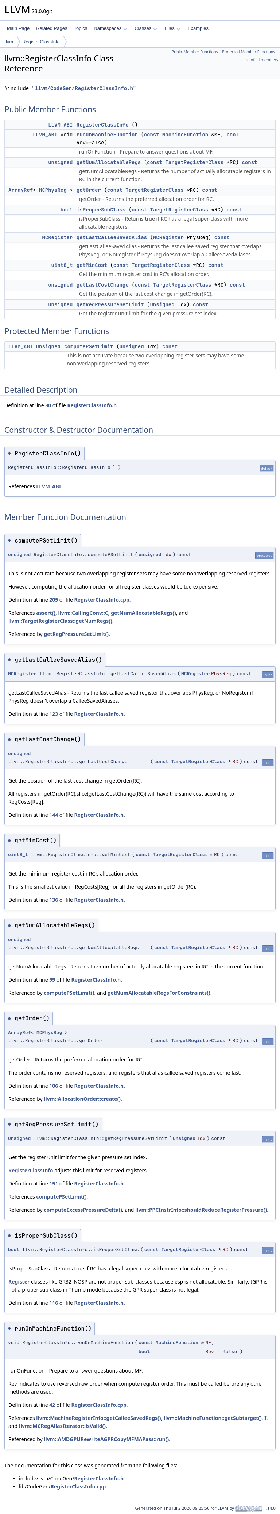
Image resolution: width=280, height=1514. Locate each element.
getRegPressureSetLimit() (76, 633)
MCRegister (57, 237)
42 (52, 1404)
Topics (80, 28)
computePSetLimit (88, 346)
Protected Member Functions (248, 51)
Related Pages (51, 28)
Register (19, 1281)
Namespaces (110, 28)
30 (48, 405)
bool (232, 134)
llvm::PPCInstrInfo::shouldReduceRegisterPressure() (201, 1209)
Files (172, 28)
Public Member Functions (195, 51)
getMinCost (92, 265)
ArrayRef (20, 190)
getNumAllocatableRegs (109, 162)
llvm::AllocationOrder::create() (82, 1098)
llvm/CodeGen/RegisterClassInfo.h (84, 88)
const (151, 134)
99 (52, 979)
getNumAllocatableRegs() (143, 612)
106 (53, 1085)
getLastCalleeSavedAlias (112, 237)
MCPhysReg (53, 190)
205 (53, 599)
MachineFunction (185, 134)
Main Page (18, 28)
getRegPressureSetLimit (110, 304)
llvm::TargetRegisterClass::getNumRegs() (60, 620)
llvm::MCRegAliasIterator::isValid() (62, 1425)
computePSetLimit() (69, 992)
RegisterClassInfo (41, 41)
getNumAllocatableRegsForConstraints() (159, 992)
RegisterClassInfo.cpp (101, 599)
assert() (45, 612)
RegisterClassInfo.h (92, 405)
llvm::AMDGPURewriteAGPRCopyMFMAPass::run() (106, 1439)
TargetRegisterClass (194, 162)
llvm (9, 41)
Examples (198, 28)
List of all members (261, 59)
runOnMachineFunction (107, 134)
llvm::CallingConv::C (83, 612)
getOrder (89, 190)
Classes (146, 28)
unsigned (60, 162)
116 (53, 1302)
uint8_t (62, 265)
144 (53, 814)
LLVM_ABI (60, 124)
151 (53, 1183)
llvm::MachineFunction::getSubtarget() (213, 1417)
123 (53, 713)
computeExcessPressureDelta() (83, 1209)
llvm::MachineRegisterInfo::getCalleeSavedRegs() (98, 1417)
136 (53, 899)
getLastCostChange (103, 285)
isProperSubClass (101, 209)
